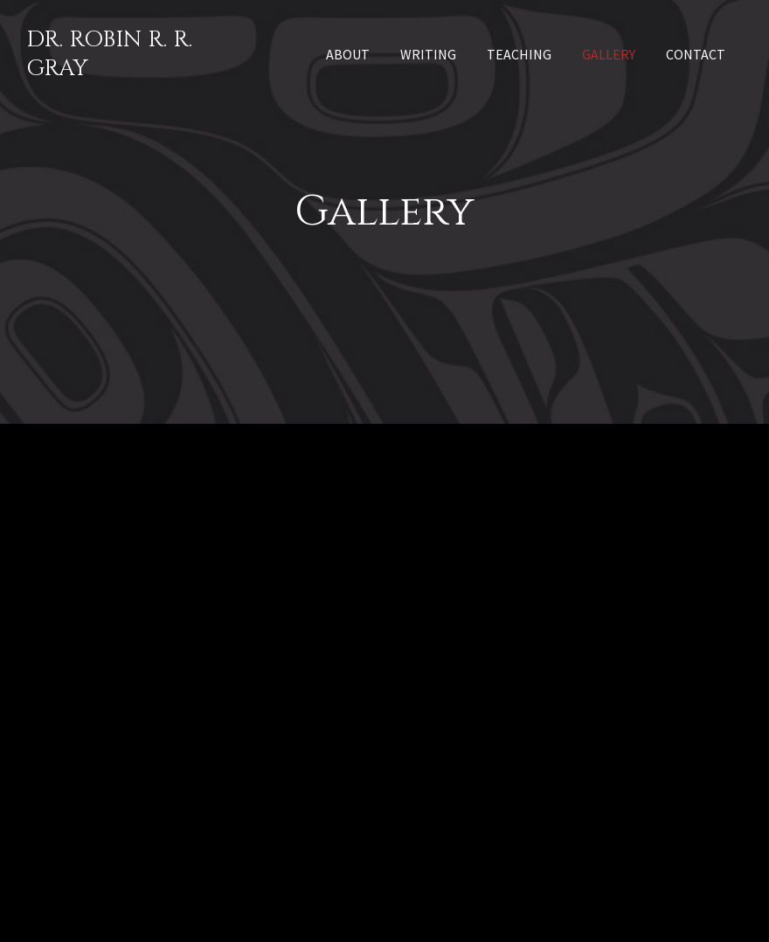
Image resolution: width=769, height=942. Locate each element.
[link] (348, 52)
